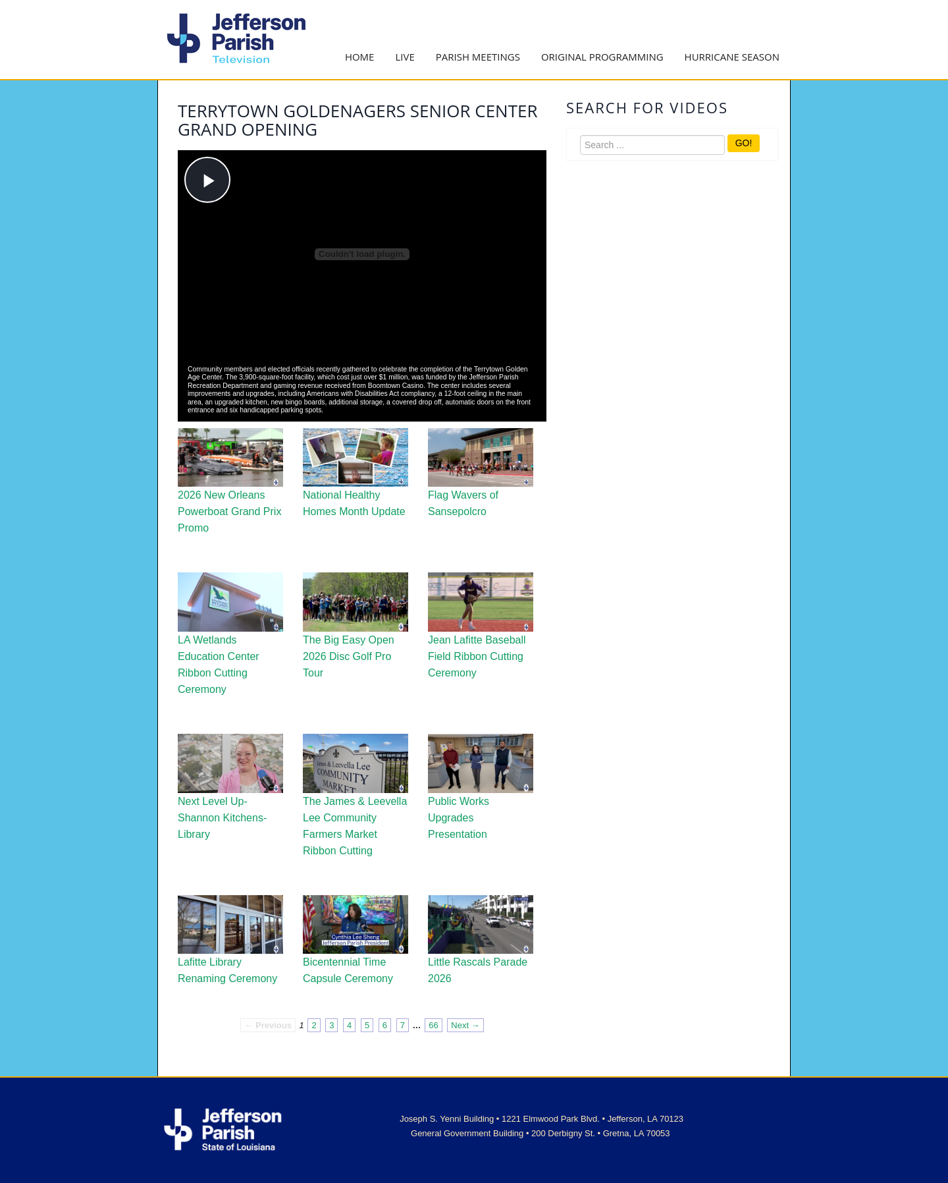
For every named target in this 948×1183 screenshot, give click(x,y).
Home (360, 56)
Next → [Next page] (465, 1025)
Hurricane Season (732, 56)
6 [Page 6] (384, 1025)
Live (404, 56)
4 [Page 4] (349, 1025)
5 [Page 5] (367, 1025)
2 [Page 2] (313, 1025)
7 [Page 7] (402, 1025)
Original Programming (602, 56)
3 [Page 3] (331, 1025)
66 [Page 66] (433, 1025)
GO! (743, 143)
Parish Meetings (478, 56)
